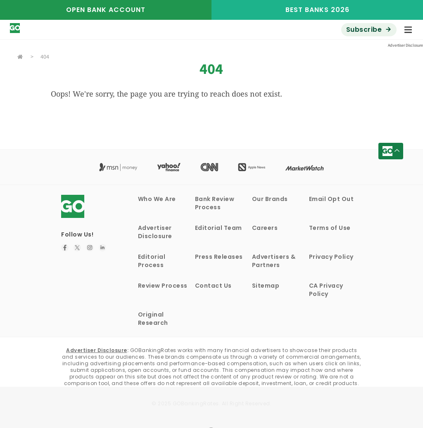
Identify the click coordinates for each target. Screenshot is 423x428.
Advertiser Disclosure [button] (405, 45)
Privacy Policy (331, 257)
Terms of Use (330, 228)
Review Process (163, 285)
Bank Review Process (215, 203)
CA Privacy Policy (326, 289)
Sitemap (266, 285)
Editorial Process (152, 261)
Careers (265, 228)
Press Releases (219, 257)
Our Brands (270, 199)
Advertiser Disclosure (155, 232)
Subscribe (364, 29)
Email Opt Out (331, 199)
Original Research (153, 318)
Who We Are (157, 199)
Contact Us (213, 285)
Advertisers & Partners (274, 261)
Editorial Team (218, 228)
